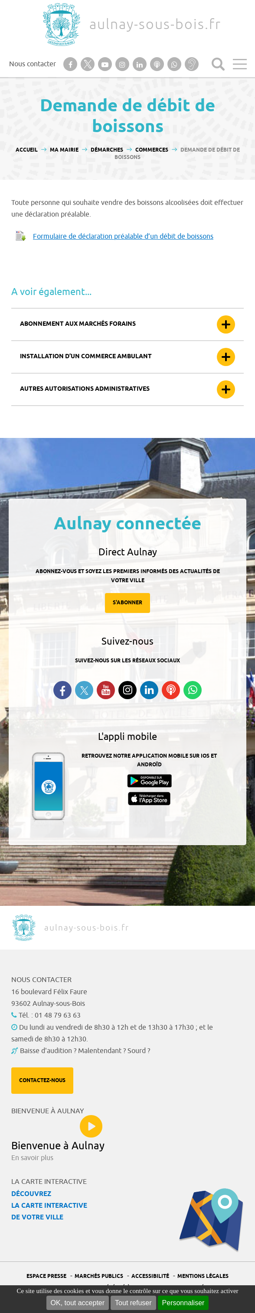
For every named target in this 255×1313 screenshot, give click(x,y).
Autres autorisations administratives (85, 389)
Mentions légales (203, 1276)
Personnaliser (183, 1303)
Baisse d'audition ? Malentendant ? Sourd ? (85, 1051)
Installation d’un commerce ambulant (86, 357)
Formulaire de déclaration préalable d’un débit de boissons (123, 236)
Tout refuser (133, 1303)
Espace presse (46, 1276)
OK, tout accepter (78, 1303)
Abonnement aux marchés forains (78, 324)
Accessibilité (150, 1276)
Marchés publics (99, 1276)
